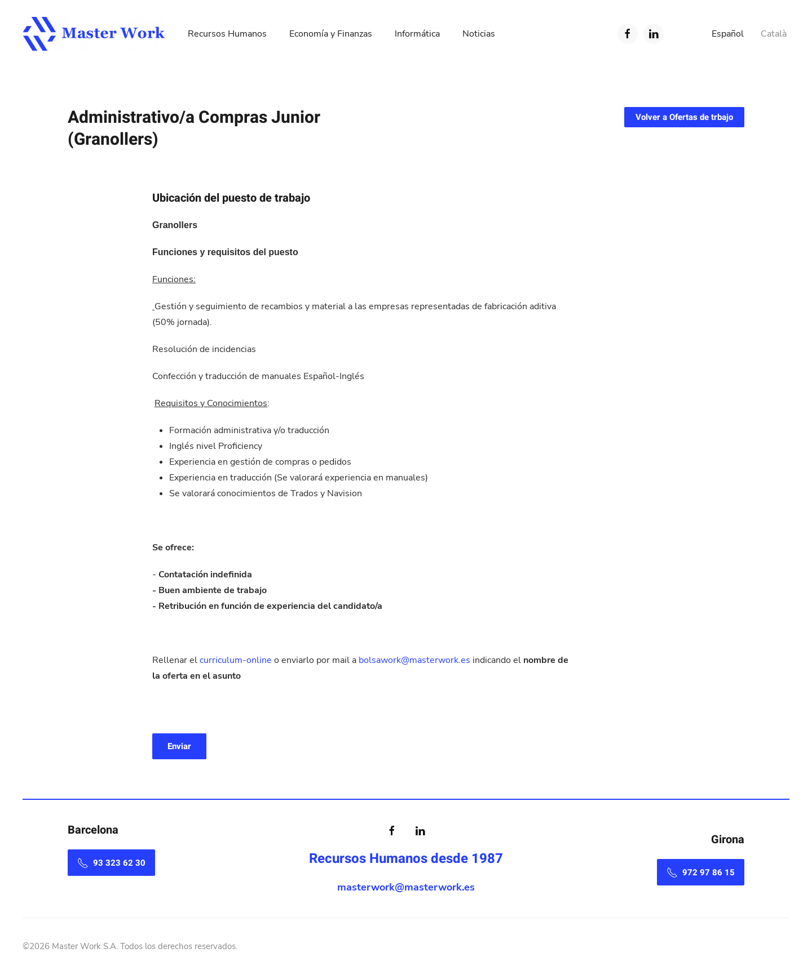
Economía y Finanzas (330, 34)
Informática (417, 34)
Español (728, 34)
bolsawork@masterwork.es (414, 660)
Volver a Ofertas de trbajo (684, 117)
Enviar (179, 746)
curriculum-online (237, 660)
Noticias (478, 34)
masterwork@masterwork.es (406, 887)
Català (774, 34)
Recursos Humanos (227, 34)
